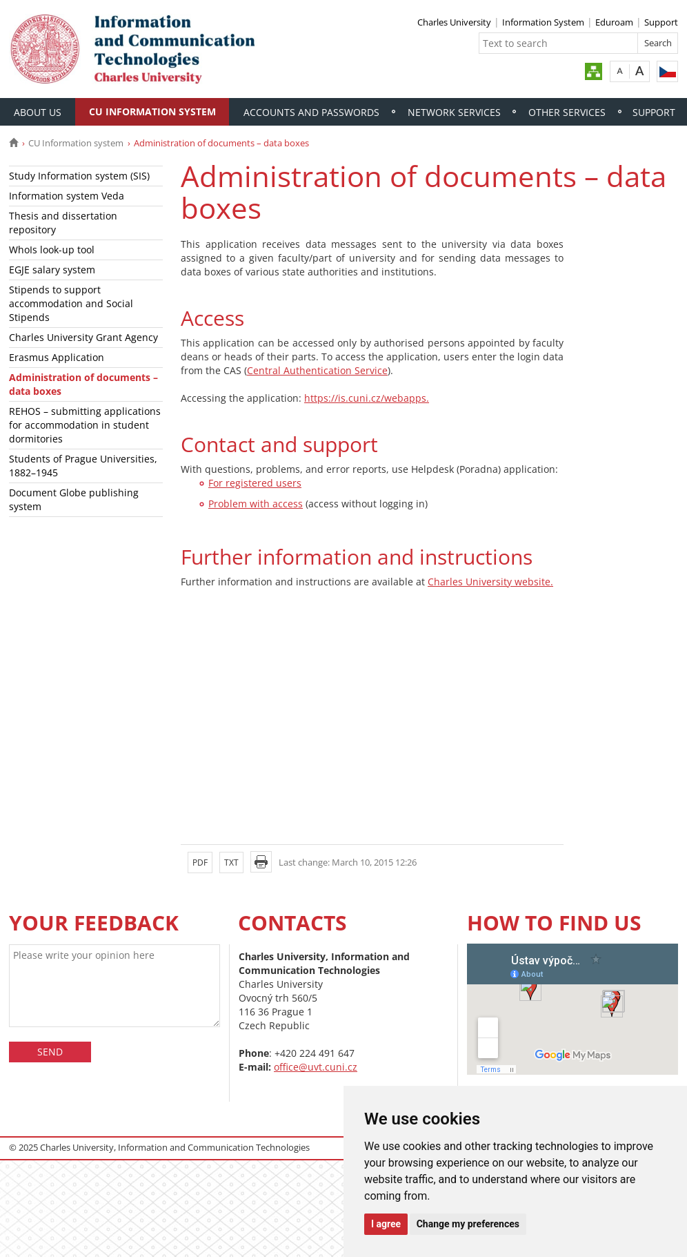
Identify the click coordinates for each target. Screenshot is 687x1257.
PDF (200, 862)
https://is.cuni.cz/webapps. (366, 398)
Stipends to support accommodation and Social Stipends (71, 303)
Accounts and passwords (311, 112)
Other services (567, 112)
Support (661, 22)
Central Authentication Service (317, 370)
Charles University (454, 22)
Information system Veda (66, 195)
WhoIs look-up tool (51, 249)
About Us (37, 112)
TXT (231, 862)
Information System (543, 22)
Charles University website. (490, 581)
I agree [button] (386, 1223)
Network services (454, 112)
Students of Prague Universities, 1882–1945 (83, 465)
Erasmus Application (56, 357)
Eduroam (614, 22)
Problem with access (255, 503)
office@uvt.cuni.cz (315, 1066)
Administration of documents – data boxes (83, 384)
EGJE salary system (52, 269)
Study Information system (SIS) (79, 175)
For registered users (254, 482)
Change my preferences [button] (468, 1223)
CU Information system (152, 111)
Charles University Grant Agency (83, 337)
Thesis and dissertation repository (63, 222)
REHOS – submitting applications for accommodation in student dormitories (85, 425)
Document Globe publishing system (74, 499)
